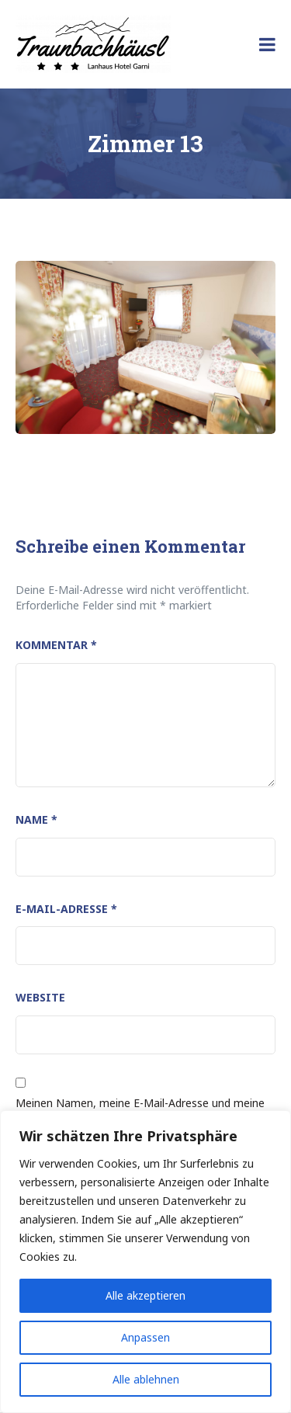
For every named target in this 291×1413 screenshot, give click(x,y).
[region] (145, 1261)
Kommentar (56, 644)
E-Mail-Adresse (66, 908)
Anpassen (145, 1337)
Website (40, 997)
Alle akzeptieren (145, 1295)
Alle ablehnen (146, 1379)
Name (36, 819)
